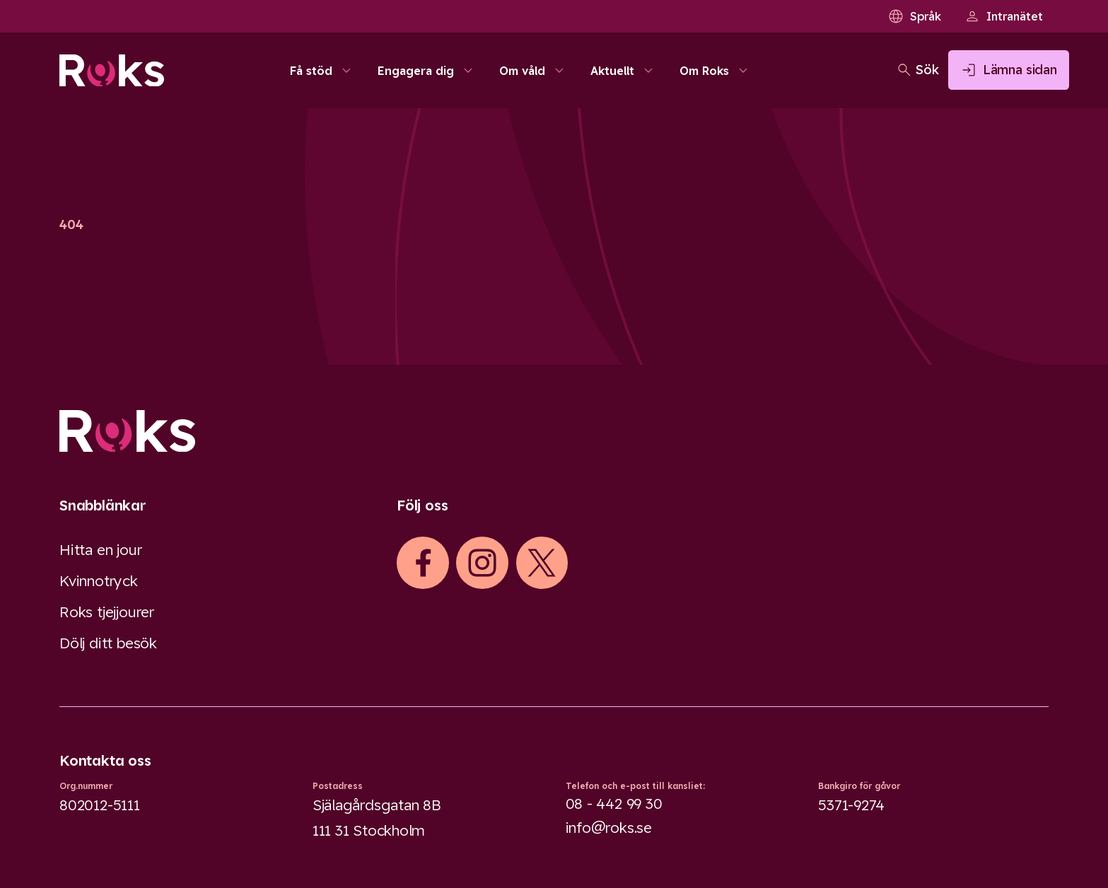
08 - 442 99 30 (614, 803)
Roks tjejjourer (106, 611)
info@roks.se (609, 827)
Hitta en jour (100, 549)
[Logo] (554, 431)
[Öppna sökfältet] (866, 75)
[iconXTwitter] (541, 563)
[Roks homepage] (111, 75)
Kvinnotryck (98, 580)
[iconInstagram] (482, 563)
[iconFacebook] (422, 563)
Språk (914, 16)
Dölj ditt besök (108, 642)
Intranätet (1003, 16)
